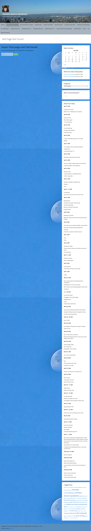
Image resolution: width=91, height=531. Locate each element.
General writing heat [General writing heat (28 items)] (83, 498)
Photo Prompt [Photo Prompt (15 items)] (84, 506)
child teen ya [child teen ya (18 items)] (69, 490)
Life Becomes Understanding (83, 24)
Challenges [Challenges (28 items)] (80, 487)
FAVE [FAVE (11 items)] (77, 498)
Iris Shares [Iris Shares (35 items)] (82, 502)
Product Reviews (77, 28)
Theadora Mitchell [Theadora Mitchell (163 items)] (69, 513)
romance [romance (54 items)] (83, 508)
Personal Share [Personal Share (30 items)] (78, 506)
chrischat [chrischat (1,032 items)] (75, 490)
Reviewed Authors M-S (38, 28)
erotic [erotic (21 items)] (76, 498)
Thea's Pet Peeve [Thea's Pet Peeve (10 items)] (83, 510)
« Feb (65, 64)
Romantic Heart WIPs (48, 24)
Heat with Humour (59, 24)
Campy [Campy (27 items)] (76, 487)
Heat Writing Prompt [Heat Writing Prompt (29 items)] (79, 500)
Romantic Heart (38, 24)
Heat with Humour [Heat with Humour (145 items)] (69, 500)
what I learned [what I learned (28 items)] (73, 516)
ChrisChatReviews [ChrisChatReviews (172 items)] (69, 493)
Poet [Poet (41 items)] (65, 508)
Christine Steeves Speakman (14, 14)
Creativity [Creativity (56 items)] (81, 496)
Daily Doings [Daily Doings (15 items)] (67, 498)
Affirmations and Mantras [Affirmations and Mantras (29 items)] (69, 487)
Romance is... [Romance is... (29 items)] (66, 510)
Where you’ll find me (5, 32)
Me (88, 28)
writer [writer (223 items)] (78, 516)
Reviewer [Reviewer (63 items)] (78, 508)
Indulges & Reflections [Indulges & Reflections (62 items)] (74, 502)
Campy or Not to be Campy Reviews (64, 28)
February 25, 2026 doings (69, 74)
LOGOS (84, 28)
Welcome (3, 24)
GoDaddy (11, 528)
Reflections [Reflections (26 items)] (74, 508)
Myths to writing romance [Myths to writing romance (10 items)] (71, 506)
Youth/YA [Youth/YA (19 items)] (75, 517)
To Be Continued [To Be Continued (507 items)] (81, 513)
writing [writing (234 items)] (82, 516)
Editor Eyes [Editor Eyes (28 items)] (72, 498)
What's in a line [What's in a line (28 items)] (67, 516)
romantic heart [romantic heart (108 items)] (73, 511)
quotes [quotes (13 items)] (70, 508)
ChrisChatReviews (5, 28)
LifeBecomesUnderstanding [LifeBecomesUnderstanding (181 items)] (74, 504)
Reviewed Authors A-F (15, 28)
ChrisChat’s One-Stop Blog (12, 24)
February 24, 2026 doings (69, 76)
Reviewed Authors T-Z (50, 28)
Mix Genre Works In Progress (26, 24)
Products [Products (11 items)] (67, 508)
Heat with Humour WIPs (70, 24)
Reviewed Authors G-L (26, 28)
